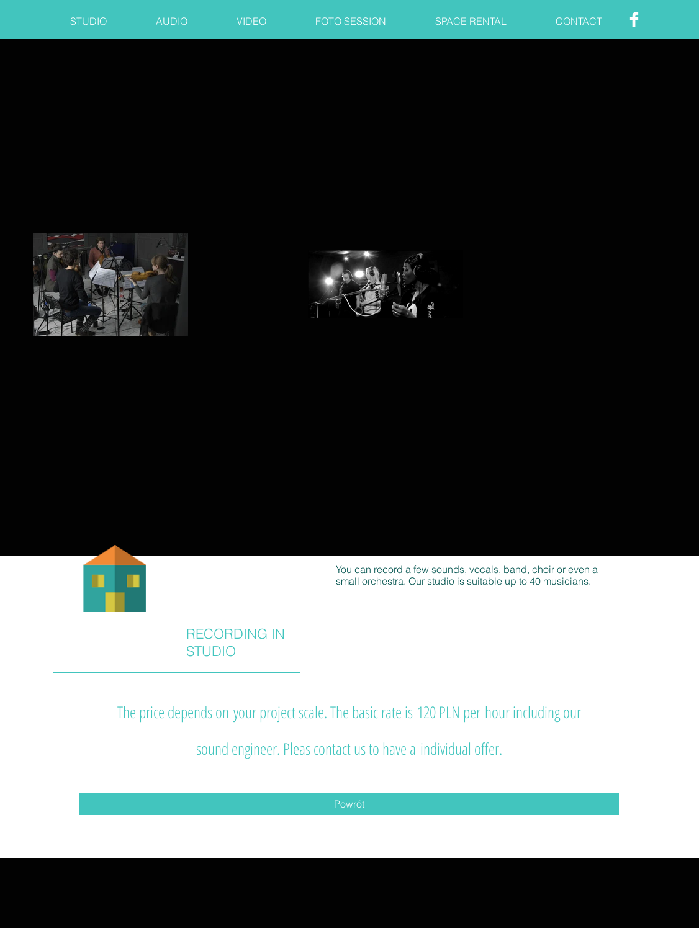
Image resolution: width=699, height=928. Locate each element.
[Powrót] (349, 803)
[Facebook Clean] (634, 19)
